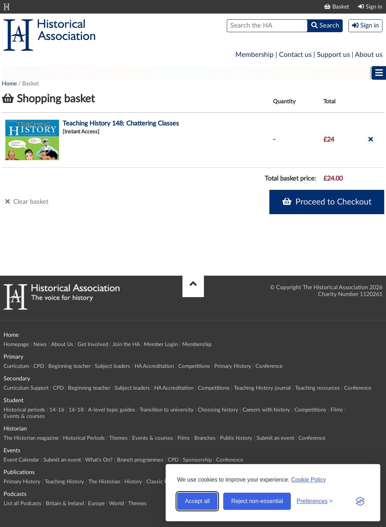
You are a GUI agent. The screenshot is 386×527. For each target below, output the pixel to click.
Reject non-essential (257, 501)
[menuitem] (23, 73)
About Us (62, 344)
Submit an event (275, 438)
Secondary (71, 73)
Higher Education (180, 73)
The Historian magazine (31, 438)
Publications (295, 73)
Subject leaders (112, 366)
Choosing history (218, 410)
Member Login (161, 344)
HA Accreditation (154, 366)
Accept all (197, 501)
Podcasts (348, 73)
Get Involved (93, 344)
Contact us (295, 54)
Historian (242, 73)
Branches (205, 438)
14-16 (56, 410)
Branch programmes (140, 460)
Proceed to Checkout (326, 201)
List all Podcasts (22, 503)
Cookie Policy (308, 480)
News (40, 344)
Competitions (194, 366)
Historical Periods (84, 438)
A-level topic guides (111, 410)
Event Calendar (21, 460)
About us (368, 54)
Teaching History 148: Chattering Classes (121, 123)
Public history (236, 438)
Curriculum (16, 366)
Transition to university (167, 410)
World (116, 503)
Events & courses (24, 416)
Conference (269, 366)
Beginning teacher (69, 366)
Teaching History (64, 481)
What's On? (99, 460)
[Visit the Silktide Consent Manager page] (360, 501)
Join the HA (126, 344)
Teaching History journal (262, 388)
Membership (254, 54)
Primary (23, 73)
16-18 (76, 410)
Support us (333, 54)
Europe (96, 503)
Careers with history (266, 410)
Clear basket (26, 201)
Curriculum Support (26, 388)
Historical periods (24, 410)
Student (120, 73)
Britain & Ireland (65, 503)
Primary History (232, 366)
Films (337, 410)
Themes (118, 438)
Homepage (16, 344)
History (133, 481)
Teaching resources (317, 388)
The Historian (104, 481)
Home (9, 84)
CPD (38, 366)
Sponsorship (197, 460)
